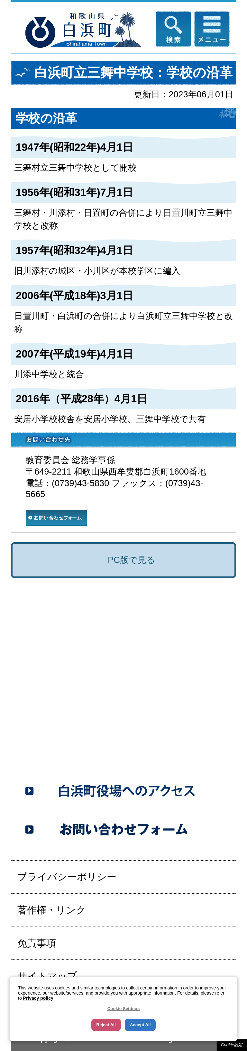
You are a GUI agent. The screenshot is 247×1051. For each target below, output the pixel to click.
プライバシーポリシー (66, 876)
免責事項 (36, 943)
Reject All (106, 1024)
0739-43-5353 (100, 761)
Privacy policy (38, 998)
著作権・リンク (51, 910)
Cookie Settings (123, 1008)
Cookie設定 (232, 1044)
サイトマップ (47, 976)
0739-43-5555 (69, 746)
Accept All (140, 1024)
